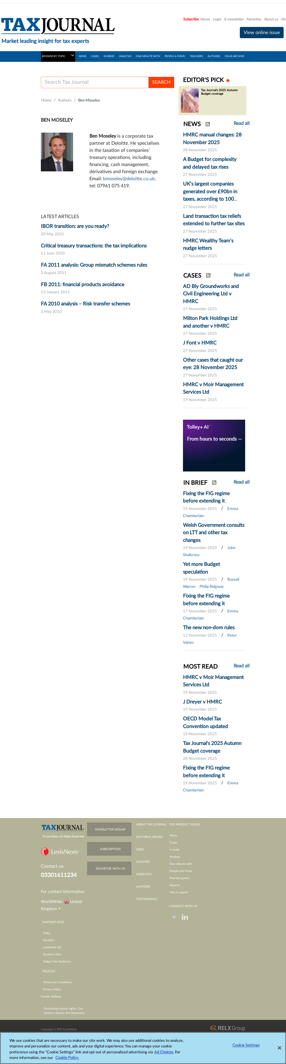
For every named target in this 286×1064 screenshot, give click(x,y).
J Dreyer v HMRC (202, 701)
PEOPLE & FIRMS (175, 56)
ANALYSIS (125, 56)
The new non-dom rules (208, 627)
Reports (175, 885)
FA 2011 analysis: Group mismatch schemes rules (94, 265)
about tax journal (151, 824)
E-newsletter (234, 19)
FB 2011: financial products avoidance (82, 284)
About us (271, 19)
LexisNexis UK (52, 947)
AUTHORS (214, 56)
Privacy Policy (52, 989)
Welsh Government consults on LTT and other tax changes (213, 533)
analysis (143, 861)
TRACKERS (196, 56)
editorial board (149, 837)
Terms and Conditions (57, 982)
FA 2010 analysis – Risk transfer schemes (85, 303)
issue (140, 849)
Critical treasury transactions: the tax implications (94, 245)
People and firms (181, 871)
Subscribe (191, 19)
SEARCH (161, 82)
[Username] (95, 82)
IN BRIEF (109, 56)
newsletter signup (110, 829)
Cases (173, 842)
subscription (110, 849)
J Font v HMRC (199, 342)
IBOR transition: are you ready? (75, 226)
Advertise (254, 19)
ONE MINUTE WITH (148, 56)
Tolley (46, 933)
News (173, 835)
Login (217, 19)
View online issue (262, 32)
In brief (174, 849)
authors (143, 886)
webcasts (144, 874)
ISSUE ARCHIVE (234, 56)
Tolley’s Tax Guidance (57, 961)
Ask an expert (179, 892)
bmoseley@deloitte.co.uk (129, 178)
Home (205, 19)
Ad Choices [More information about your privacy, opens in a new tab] (163, 1055)
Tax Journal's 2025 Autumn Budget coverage (219, 92)
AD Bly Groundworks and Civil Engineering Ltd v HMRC (211, 294)
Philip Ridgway (212, 587)
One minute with (181, 863)
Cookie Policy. (67, 1061)
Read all (242, 123)
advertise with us (110, 868)
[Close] (279, 1050)
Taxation (48, 940)
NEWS (82, 56)
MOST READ (200, 667)
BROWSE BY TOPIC (58, 55)
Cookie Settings (51, 996)
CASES (95, 56)
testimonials (146, 899)
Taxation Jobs (52, 954)
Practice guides (179, 878)
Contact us (52, 866)
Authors (65, 100)
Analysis (175, 856)
